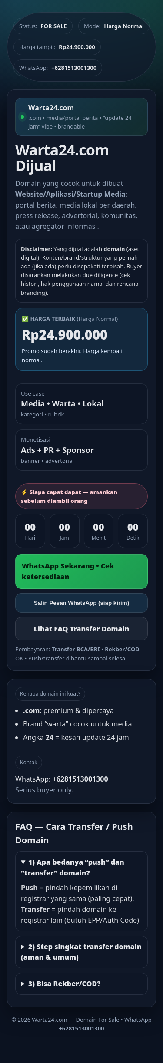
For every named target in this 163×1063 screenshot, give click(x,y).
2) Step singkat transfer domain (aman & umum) (81, 952)
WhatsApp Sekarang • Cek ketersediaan (68, 571)
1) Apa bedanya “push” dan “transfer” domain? (72, 867)
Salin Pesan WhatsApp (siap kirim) (81, 603)
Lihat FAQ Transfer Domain (81, 629)
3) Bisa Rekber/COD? (64, 983)
